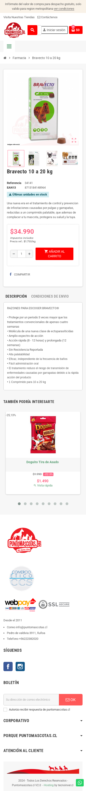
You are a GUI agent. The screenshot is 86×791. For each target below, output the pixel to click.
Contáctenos (47, 17)
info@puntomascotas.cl (31, 627)
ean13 (11, 187)
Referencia (14, 183)
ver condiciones (64, 8)
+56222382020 (28, 638)
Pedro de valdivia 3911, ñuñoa (26, 633)
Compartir (20, 274)
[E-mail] (31, 699)
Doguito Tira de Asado (42, 462)
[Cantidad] (21, 254)
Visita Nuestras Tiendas (19, 17)
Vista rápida (43, 485)
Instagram (20, 666)
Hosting (49, 785)
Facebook (8, 666)
